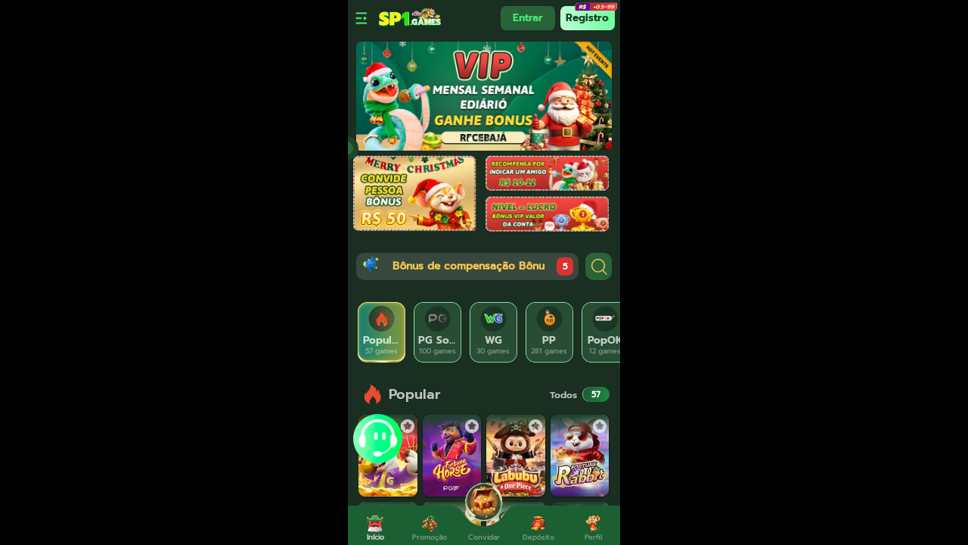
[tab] (382, 332)
